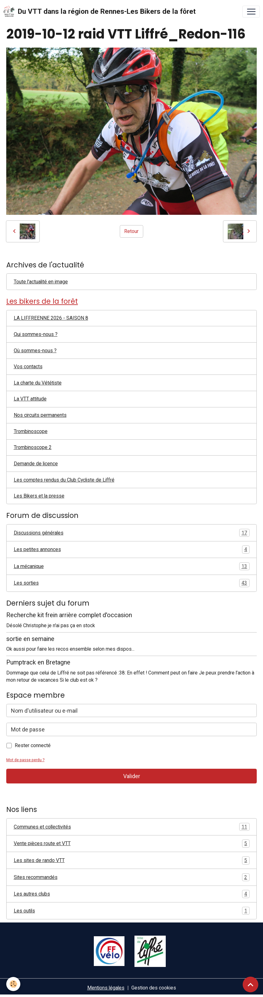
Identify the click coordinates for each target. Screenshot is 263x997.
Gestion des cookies (153, 988)
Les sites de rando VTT (132, 860)
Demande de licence (36, 464)
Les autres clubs (132, 894)
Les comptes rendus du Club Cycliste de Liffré (64, 480)
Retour (131, 231)
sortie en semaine (30, 639)
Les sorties (132, 583)
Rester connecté (33, 745)
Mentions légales (105, 988)
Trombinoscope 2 (33, 447)
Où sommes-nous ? (35, 351)
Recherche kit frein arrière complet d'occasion (69, 615)
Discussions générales (132, 533)
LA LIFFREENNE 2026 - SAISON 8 (51, 318)
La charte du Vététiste (38, 383)
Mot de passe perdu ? (25, 759)
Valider (131, 776)
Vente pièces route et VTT (132, 843)
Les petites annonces (132, 549)
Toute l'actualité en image (41, 282)
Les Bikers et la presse (39, 496)
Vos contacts (28, 366)
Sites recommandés (132, 877)
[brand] (99, 12)
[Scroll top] (250, 984)
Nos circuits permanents (40, 415)
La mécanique (132, 566)
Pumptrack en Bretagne (38, 662)
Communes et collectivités (132, 827)
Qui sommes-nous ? (36, 334)
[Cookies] (13, 984)
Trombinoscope (31, 431)
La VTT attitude (30, 399)
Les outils (132, 911)
